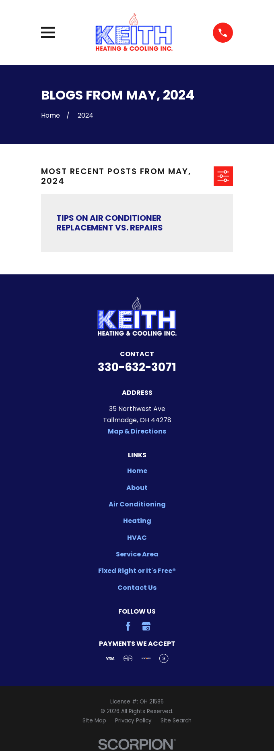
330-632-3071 (137, 367)
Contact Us (137, 587)
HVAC (137, 537)
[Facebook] (128, 626)
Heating (137, 520)
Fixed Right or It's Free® (137, 570)
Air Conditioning (137, 504)
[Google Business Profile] (146, 626)
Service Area (137, 554)
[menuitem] (94, 720)
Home (137, 470)
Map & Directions (137, 431)
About (137, 487)
